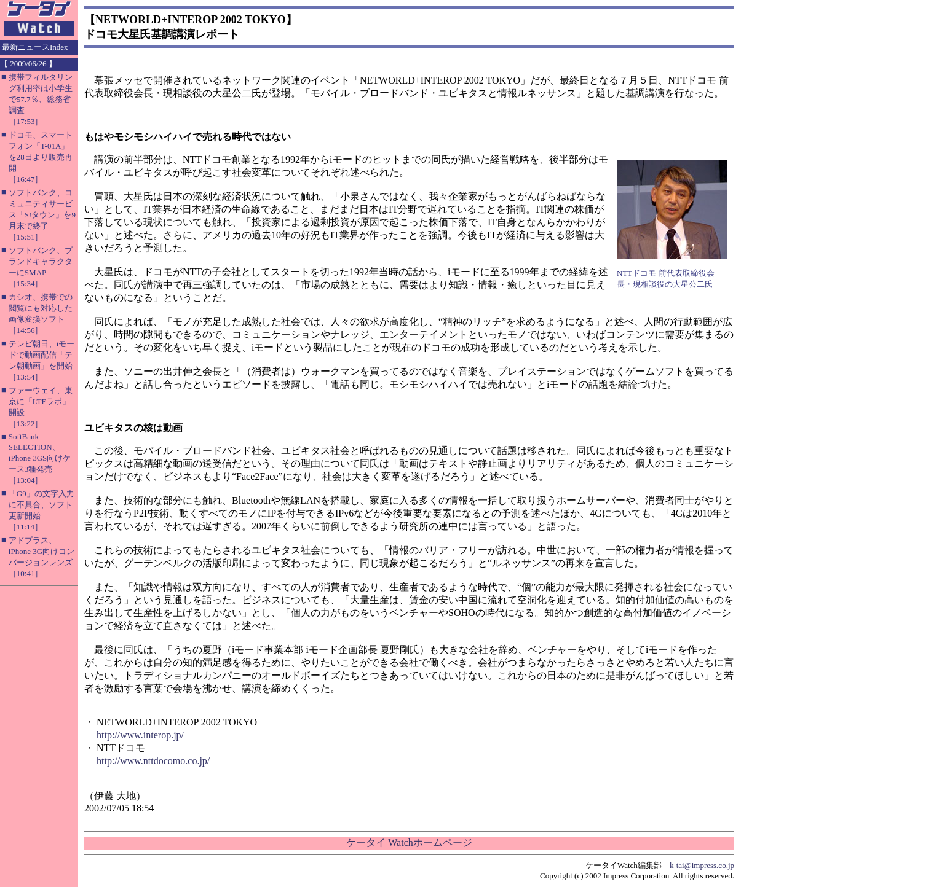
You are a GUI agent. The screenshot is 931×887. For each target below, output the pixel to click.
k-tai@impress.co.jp (702, 865)
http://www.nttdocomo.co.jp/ (153, 761)
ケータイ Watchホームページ (409, 842)
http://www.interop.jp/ (140, 735)
